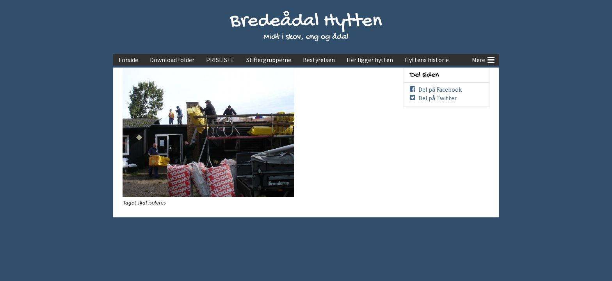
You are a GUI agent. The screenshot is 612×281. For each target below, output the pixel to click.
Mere (483, 59)
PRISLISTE (220, 60)
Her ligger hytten (370, 60)
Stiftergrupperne (268, 60)
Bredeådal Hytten (306, 22)
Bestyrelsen (319, 60)
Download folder (172, 60)
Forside (128, 60)
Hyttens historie (427, 60)
